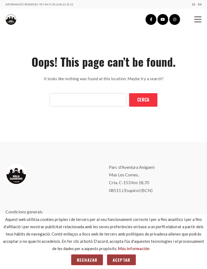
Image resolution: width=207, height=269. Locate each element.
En (200, 4)
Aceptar (121, 260)
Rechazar (87, 260)
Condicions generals (24, 211)
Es (193, 4)
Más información (134, 248)
